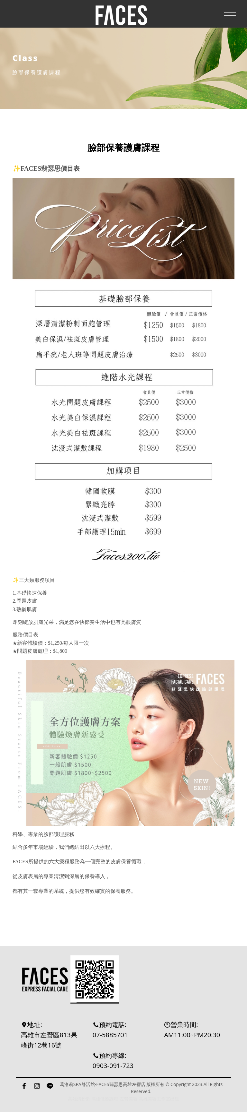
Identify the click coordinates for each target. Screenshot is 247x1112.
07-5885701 (110, 1034)
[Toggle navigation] (230, 12)
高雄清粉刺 (79, 1099)
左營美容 (129, 1099)
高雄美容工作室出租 (159, 1099)
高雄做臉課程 (104, 1099)
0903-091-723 (113, 1065)
